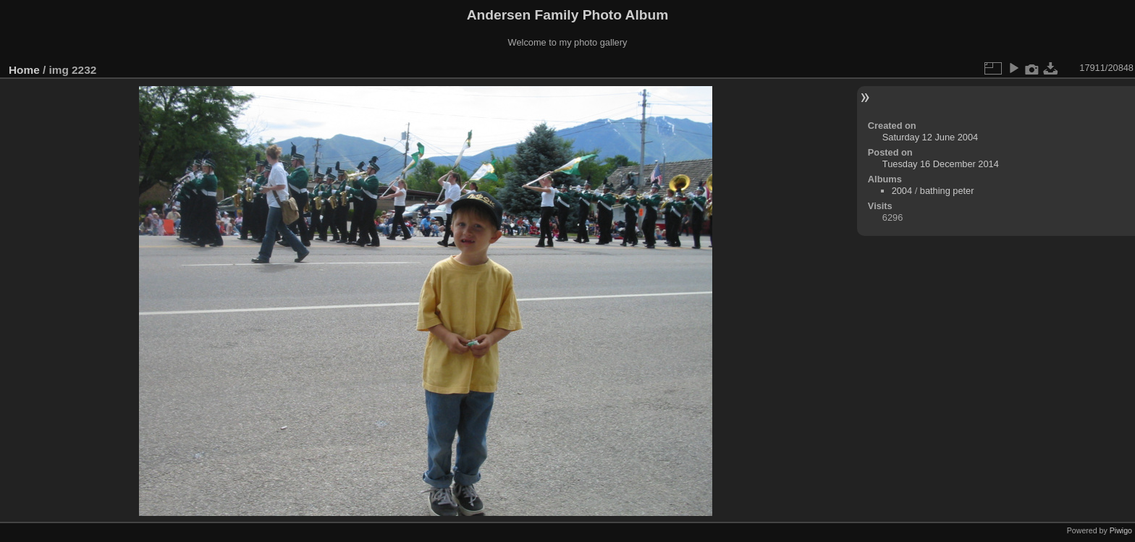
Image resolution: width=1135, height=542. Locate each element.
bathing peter (947, 190)
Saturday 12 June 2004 (930, 137)
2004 (902, 190)
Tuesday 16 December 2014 (940, 163)
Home (24, 70)
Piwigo (1121, 530)
